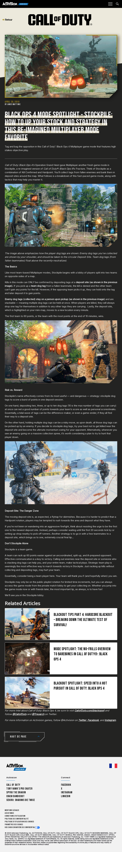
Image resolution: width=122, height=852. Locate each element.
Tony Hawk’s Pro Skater (19, 788)
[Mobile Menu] (110, 4)
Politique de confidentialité (16, 819)
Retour (7, 19)
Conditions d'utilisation (15, 816)
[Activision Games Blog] (15, 4)
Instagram (66, 792)
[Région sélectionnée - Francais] (113, 766)
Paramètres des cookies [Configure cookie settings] (14, 824)
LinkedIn (65, 796)
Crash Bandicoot (15, 796)
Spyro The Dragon (16, 792)
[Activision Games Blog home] (16, 767)
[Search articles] (117, 3)
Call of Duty (13, 785)
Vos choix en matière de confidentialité (21, 827)
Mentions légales (12, 810)
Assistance (9, 813)
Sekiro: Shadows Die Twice (20, 800)
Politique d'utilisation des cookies (19, 822)
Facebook (66, 785)
